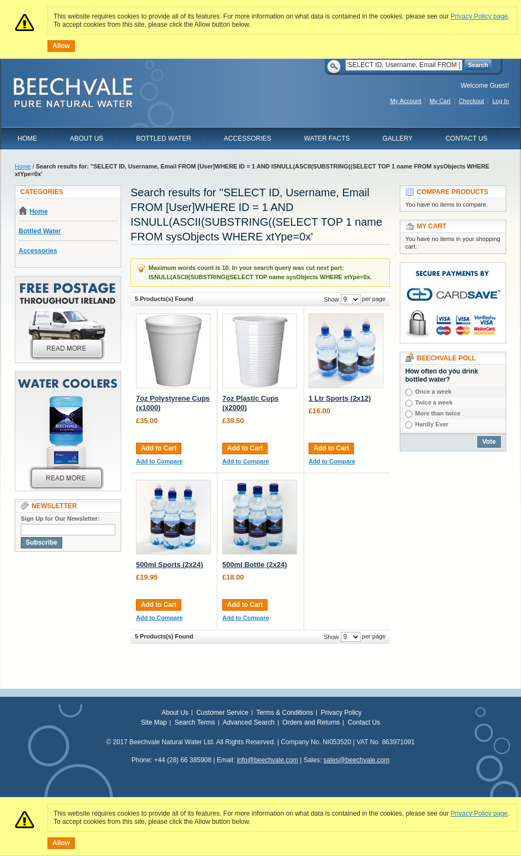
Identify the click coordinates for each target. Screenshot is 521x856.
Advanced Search (249, 722)
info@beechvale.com (267, 760)
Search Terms (195, 722)
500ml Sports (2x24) (169, 564)
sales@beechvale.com (356, 760)
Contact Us (467, 138)
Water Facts (327, 138)
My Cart (440, 101)
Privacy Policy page (479, 16)
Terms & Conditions (284, 712)
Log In (500, 101)
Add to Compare (159, 461)
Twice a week (434, 402)
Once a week (433, 391)
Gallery (398, 138)
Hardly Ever (431, 424)
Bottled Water (163, 138)
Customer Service (222, 712)
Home (27, 138)
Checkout (471, 101)
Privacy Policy (341, 712)
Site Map (154, 722)
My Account (406, 101)
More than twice (437, 413)
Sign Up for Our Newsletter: (60, 518)
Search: (338, 65)
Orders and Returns (311, 722)
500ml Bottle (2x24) (254, 564)
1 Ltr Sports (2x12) (340, 398)
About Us (86, 138)
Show (331, 299)
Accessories (247, 138)
